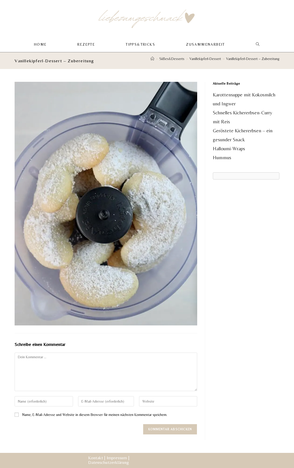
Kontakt (95, 457)
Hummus (222, 158)
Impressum (117, 457)
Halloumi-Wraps (229, 149)
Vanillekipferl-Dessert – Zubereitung (252, 59)
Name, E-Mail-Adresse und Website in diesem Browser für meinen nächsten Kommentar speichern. (94, 415)
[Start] (152, 59)
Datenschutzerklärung (108, 462)
